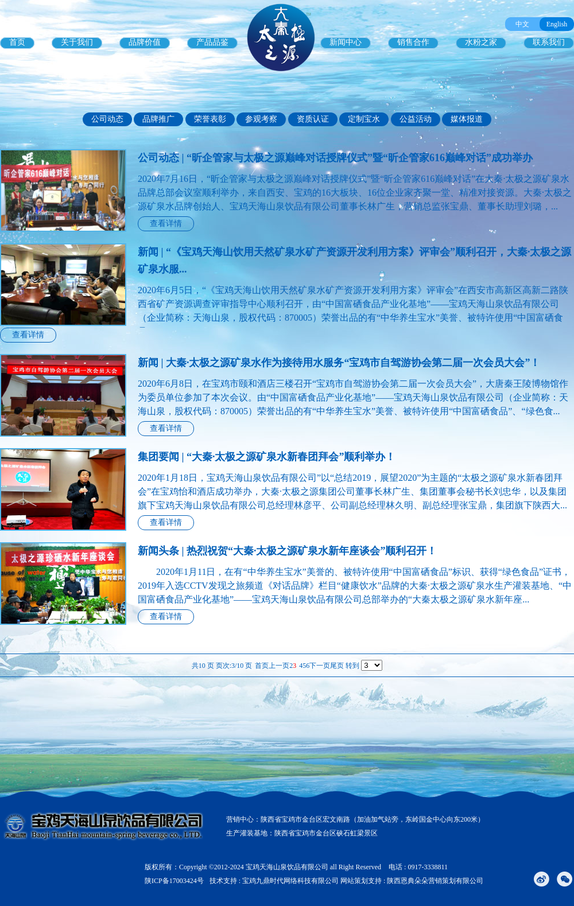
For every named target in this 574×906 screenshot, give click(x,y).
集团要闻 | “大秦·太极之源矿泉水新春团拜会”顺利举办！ (266, 456)
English (557, 24)
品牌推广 (158, 119)
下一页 (319, 666)
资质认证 (313, 119)
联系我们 (549, 42)
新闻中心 (345, 42)
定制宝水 (364, 119)
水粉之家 (481, 42)
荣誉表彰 (210, 119)
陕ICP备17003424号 (174, 881)
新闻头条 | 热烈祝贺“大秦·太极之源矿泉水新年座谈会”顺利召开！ (287, 551)
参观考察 (261, 119)
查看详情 (166, 223)
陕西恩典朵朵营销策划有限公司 (435, 881)
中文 (522, 24)
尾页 (337, 666)
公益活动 (416, 119)
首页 (17, 42)
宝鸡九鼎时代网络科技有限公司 (290, 881)
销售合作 (413, 42)
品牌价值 (145, 42)
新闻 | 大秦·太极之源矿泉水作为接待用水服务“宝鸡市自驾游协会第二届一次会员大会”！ (339, 362)
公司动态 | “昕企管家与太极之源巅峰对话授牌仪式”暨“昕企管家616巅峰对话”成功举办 (335, 158)
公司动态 (107, 119)
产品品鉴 (212, 42)
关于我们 (77, 42)
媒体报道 (467, 119)
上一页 (279, 666)
